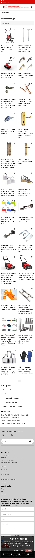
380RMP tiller (16, 418)
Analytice (14, 554)
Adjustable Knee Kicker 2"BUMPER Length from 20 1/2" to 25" (26, 219)
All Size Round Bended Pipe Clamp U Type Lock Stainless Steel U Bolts (25, 248)
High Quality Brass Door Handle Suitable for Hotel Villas (25, 75)
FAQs (2, 489)
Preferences (22, 554)
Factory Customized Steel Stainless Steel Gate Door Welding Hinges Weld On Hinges (25, 339)
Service (3, 477)
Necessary (6, 554)
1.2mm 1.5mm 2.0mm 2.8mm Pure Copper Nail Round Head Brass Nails (25, 102)
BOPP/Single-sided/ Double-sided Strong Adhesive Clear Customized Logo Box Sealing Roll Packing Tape (8, 340)
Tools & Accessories (7, 460)
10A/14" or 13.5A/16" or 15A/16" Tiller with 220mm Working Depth (8, 48)
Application (4, 472)
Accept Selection (18, 550)
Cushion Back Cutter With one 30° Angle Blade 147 (8, 131)
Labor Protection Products (9, 462)
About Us (4, 469)
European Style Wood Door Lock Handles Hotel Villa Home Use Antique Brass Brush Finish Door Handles (8, 163)
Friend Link (4, 494)
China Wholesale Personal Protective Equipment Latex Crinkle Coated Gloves (26, 370)
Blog (2, 491)
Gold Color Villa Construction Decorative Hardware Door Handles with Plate (25, 133)
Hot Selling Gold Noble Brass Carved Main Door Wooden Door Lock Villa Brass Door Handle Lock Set (8, 103)
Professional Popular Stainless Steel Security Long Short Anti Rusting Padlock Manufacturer (8, 371)
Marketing (30, 554)
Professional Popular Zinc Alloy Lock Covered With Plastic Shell (8, 220)
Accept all (28, 550)
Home (4, 13)
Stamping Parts (6, 455)
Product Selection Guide (8, 479)
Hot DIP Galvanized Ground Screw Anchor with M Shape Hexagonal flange (25, 48)
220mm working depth (8, 423)
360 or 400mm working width (10, 421)
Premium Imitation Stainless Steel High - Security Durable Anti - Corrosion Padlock (8, 192)
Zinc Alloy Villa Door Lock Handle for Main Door (25, 161)
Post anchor (21, 423)
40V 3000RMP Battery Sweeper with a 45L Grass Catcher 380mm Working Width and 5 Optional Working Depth (8, 278)
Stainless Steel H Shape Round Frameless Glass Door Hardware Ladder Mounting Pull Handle (25, 309)
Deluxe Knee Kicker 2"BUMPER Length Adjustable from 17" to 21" (8, 248)
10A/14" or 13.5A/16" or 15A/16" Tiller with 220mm (16, 415)
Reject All (8, 550)
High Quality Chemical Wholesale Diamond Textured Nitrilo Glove (8, 307)
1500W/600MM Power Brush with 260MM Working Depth (8, 75)
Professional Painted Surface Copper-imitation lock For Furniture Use (25, 192)
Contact (3, 482)
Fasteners (4, 457)
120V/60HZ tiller (6, 418)
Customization (5, 474)
